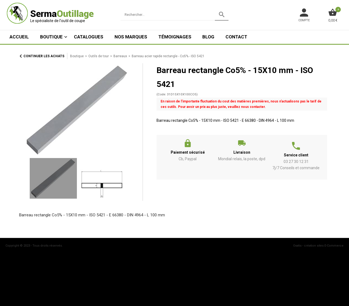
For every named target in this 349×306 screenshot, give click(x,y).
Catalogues (88, 37)
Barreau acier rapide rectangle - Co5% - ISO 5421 (168, 56)
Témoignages (174, 37)
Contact (236, 37)
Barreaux (120, 56)
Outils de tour (98, 56)
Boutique (51, 37)
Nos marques (131, 37)
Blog (208, 37)
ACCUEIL (19, 37)
